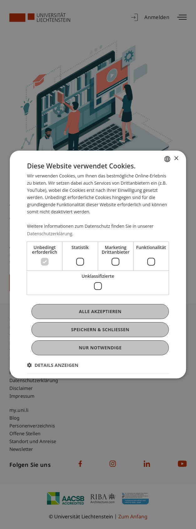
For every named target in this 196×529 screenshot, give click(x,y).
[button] (52, 365)
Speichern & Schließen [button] (100, 329)
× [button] (176, 158)
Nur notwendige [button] (100, 348)
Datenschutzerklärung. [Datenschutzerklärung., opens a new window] (50, 234)
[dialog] (98, 265)
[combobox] (167, 159)
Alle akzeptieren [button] (100, 311)
